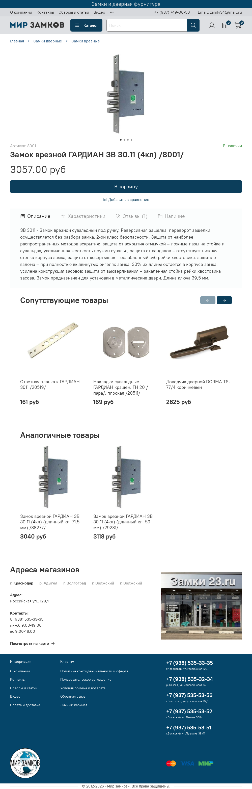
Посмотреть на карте (32, 643)
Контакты (45, 12)
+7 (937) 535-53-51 (188, 727)
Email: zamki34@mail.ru (220, 12)
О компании (21, 12)
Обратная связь (73, 696)
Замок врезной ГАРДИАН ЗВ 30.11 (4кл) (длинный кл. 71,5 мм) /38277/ (49, 521)
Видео (99, 12)
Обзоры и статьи (74, 12)
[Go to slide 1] (121, 140)
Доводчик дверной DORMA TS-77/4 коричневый (198, 384)
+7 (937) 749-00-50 (172, 12)
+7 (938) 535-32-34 (189, 679)
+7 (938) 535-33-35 (189, 662)
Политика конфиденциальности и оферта (94, 671)
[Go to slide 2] (124, 140)
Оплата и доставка (25, 705)
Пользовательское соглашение (85, 679)
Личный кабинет (73, 705)
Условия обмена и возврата (82, 688)
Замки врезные (85, 40)
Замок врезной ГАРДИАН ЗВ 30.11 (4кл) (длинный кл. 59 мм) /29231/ (123, 521)
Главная (17, 40)
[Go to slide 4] (131, 140)
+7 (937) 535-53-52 (189, 711)
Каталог (86, 25)
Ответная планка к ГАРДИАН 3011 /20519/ (50, 384)
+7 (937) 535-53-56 (189, 695)
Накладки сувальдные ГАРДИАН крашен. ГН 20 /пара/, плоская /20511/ (120, 387)
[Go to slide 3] (128, 140)
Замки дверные (47, 40)
